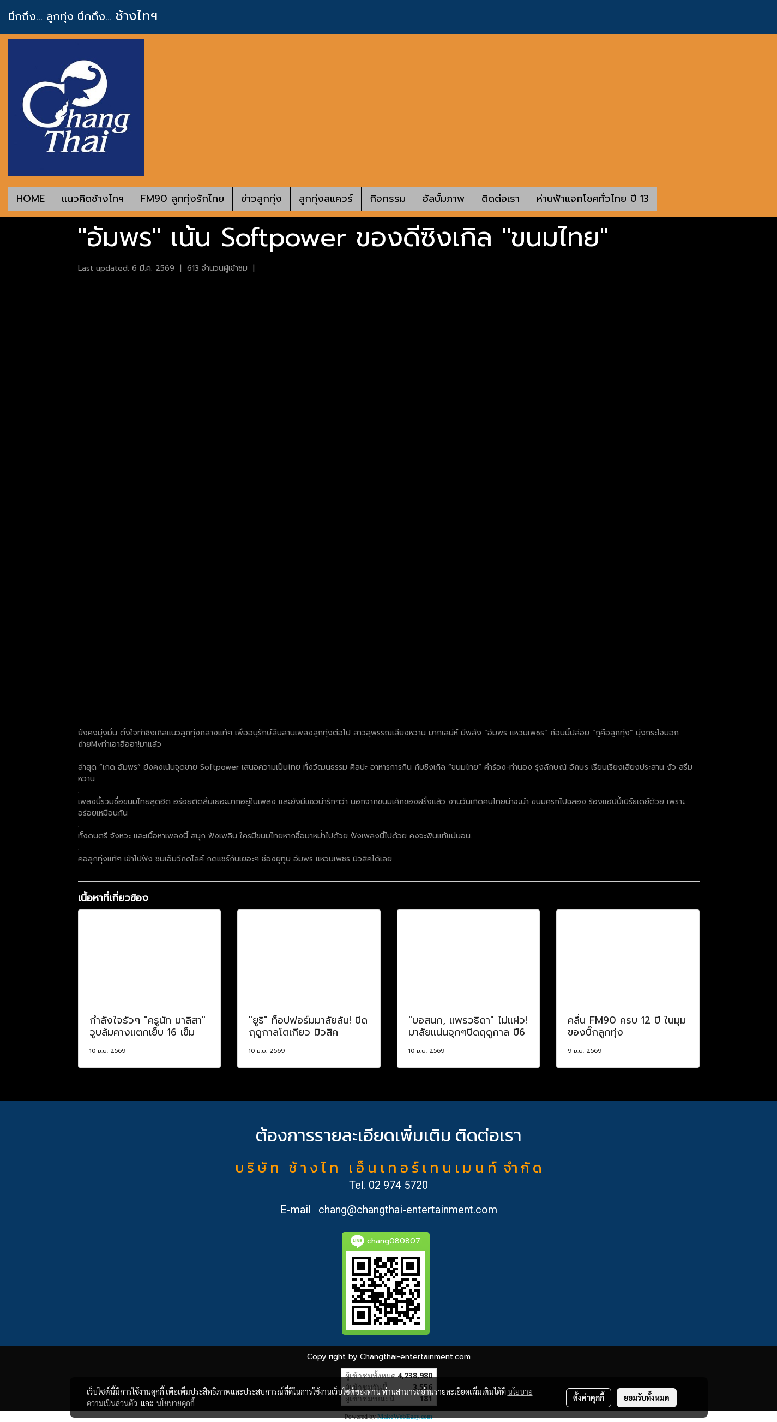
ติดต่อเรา (500, 198)
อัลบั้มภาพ (444, 198)
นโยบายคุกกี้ (175, 1403)
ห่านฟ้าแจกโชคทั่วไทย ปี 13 (593, 198)
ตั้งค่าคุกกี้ (588, 1397)
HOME (30, 198)
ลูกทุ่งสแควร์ (326, 198)
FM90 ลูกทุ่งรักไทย (182, 198)
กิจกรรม (388, 198)
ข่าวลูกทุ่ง (261, 198)
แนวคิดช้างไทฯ (93, 198)
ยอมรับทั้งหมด (647, 1397)
